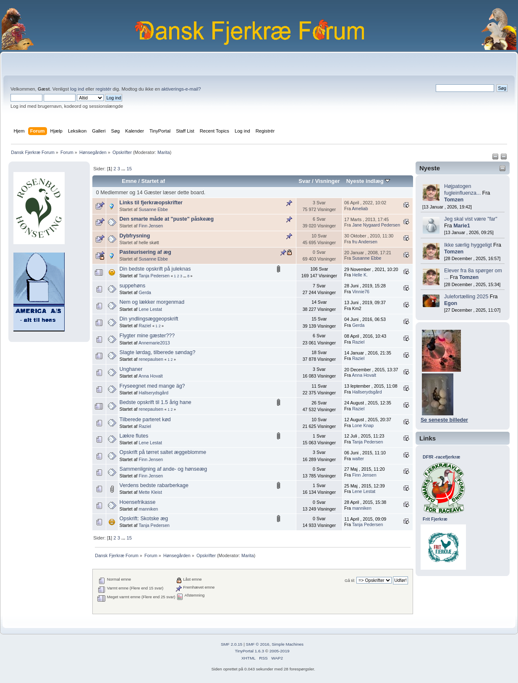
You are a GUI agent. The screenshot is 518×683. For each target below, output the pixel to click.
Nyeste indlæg (368, 181)
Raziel (145, 325)
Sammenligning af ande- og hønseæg (163, 469)
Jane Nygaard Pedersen (376, 224)
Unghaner (131, 369)
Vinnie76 (360, 291)
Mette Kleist (150, 492)
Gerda (145, 292)
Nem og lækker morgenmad (152, 302)
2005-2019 (279, 651)
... (123, 168)
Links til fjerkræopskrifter (151, 203)
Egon (450, 303)
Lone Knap (363, 425)
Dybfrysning (135, 236)
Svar (304, 181)
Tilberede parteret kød (145, 419)
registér (103, 88)
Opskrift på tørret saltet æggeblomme (163, 452)
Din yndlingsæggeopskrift (149, 319)
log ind (77, 88)
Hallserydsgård (154, 392)
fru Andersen (364, 241)
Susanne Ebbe (153, 209)
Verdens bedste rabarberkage (154, 485)
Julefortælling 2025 (466, 297)
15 (128, 168)
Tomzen (453, 200)
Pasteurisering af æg (145, 252)
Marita (163, 152)
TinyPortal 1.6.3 (249, 651)
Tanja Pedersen (154, 275)
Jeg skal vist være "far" (470, 219)
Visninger (327, 181)
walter (358, 458)
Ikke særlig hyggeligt (468, 245)
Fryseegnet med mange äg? (152, 386)
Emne (129, 181)
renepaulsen (151, 359)
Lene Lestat (150, 309)
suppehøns (133, 286)
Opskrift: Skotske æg (144, 518)
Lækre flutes (134, 436)
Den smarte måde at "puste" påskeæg (167, 219)
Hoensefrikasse (138, 502)
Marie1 (461, 226)
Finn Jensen (151, 225)
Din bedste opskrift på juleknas (155, 269)
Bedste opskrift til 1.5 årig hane (155, 402)
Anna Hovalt (151, 375)
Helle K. (360, 274)
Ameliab (360, 208)
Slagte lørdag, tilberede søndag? (158, 352)
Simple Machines (287, 644)
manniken (148, 508)
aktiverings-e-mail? (181, 88)
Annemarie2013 (154, 342)
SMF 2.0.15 (232, 644)
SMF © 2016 (257, 644)
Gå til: (350, 580)
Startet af (153, 181)
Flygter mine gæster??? (147, 336)
